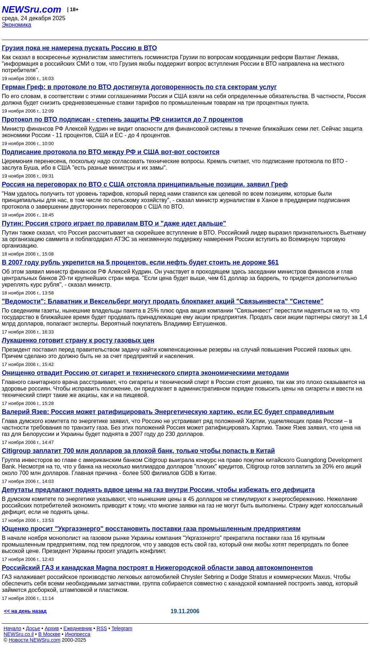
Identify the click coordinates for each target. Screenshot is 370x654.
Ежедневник (78, 628)
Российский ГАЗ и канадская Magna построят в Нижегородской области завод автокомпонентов (157, 567)
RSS (101, 628)
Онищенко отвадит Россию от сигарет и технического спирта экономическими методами (145, 372)
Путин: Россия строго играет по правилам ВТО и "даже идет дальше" (114, 223)
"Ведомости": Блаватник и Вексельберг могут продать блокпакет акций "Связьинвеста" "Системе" (162, 301)
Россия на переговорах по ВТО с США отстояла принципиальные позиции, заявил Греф (145, 184)
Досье (33, 628)
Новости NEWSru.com (34, 640)
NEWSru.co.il (19, 634)
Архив (52, 628)
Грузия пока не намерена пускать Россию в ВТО (79, 48)
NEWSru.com (31, 9)
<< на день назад (25, 611)
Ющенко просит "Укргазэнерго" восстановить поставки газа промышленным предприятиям (151, 528)
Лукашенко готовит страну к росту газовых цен (78, 340)
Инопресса (78, 634)
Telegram (122, 628)
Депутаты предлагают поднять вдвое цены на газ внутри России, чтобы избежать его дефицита (158, 489)
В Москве (49, 634)
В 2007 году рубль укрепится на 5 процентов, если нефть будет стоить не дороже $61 (140, 262)
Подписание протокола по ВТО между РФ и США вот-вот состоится (110, 152)
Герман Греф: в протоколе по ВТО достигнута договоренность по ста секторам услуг (139, 87)
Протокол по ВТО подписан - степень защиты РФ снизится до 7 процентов (122, 119)
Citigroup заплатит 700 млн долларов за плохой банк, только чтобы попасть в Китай (138, 450)
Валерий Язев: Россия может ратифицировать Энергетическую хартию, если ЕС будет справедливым (168, 411)
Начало (12, 628)
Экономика (16, 25)
